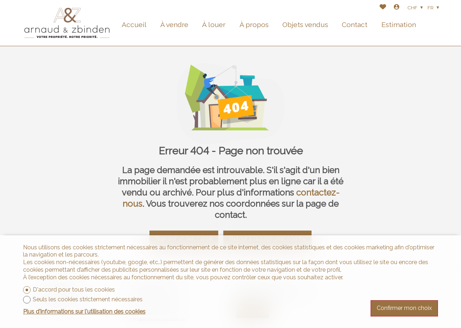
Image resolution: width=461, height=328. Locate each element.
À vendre (174, 25)
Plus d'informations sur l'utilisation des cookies (84, 311)
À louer (213, 25)
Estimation (398, 25)
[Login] (396, 8)
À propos (254, 25)
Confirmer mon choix (404, 308)
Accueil (134, 25)
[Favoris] (383, 8)
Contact (354, 25)
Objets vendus (305, 25)
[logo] (67, 22)
